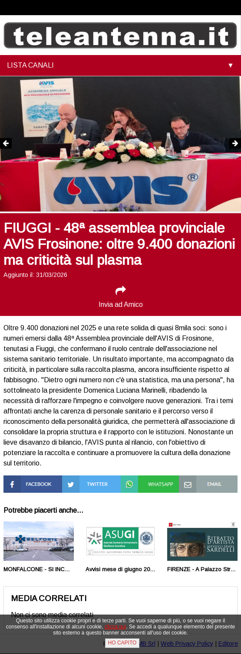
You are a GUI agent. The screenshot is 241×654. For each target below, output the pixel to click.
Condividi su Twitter (80, 483)
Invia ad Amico (121, 296)
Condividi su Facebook (21, 483)
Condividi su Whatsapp (139, 483)
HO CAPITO (122, 643)
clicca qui (115, 627)
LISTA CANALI (30, 65)
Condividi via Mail (205, 479)
